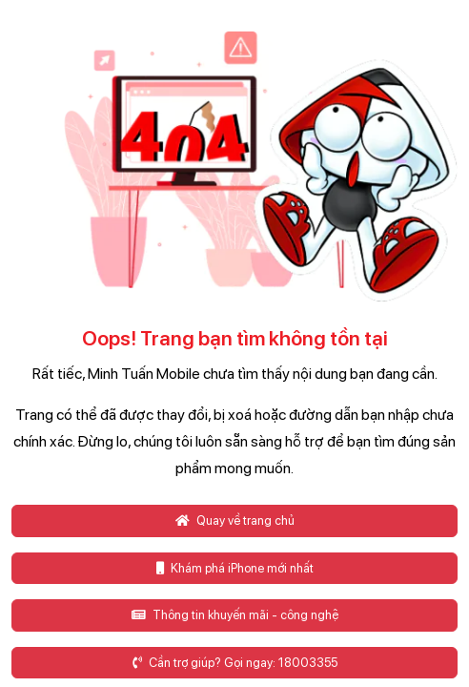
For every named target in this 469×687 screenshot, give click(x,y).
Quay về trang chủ (235, 520)
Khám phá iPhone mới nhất (235, 568)
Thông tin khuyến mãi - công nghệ (235, 615)
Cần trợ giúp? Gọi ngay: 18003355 (235, 663)
